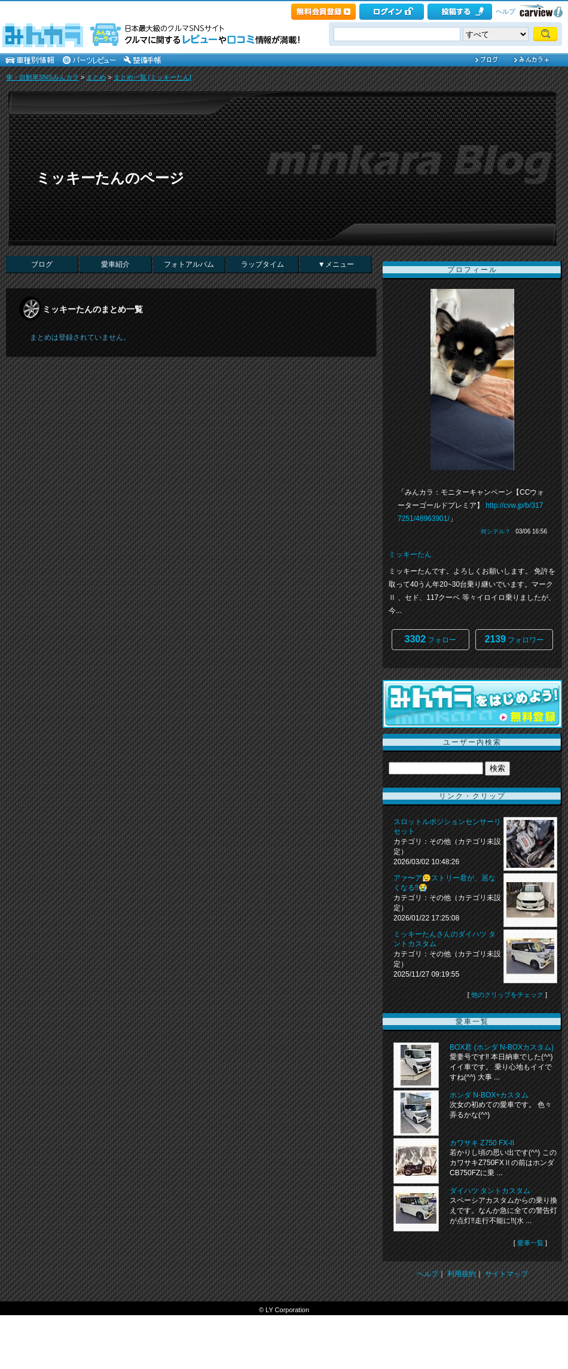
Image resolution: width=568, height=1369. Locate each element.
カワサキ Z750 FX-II (482, 1143)
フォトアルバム (189, 264)
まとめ (96, 77)
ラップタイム (262, 264)
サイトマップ (506, 1274)
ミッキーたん (410, 554)
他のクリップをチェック (507, 994)
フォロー (431, 639)
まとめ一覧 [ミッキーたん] (152, 77)
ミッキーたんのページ (110, 178)
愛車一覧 (530, 1242)
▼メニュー (336, 264)
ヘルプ (505, 11)
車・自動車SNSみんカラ (42, 77)
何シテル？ (496, 531)
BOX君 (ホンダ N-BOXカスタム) (502, 1047)
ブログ (42, 264)
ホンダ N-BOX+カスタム (489, 1095)
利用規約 (461, 1274)
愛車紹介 (115, 264)
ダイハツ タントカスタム (490, 1191)
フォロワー (514, 639)
